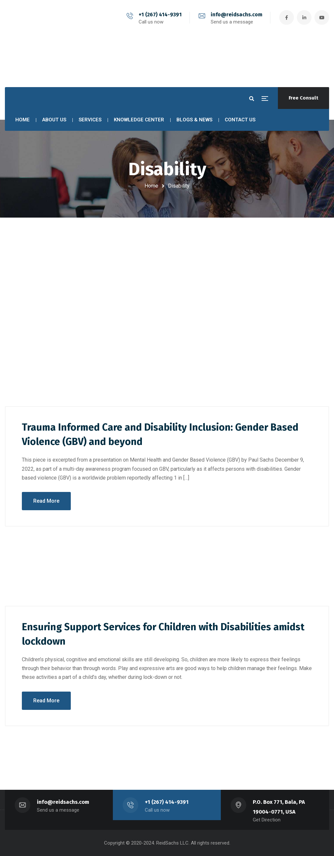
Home (151, 186)
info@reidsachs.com (236, 14)
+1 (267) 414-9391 (160, 14)
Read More (46, 501)
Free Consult (303, 98)
